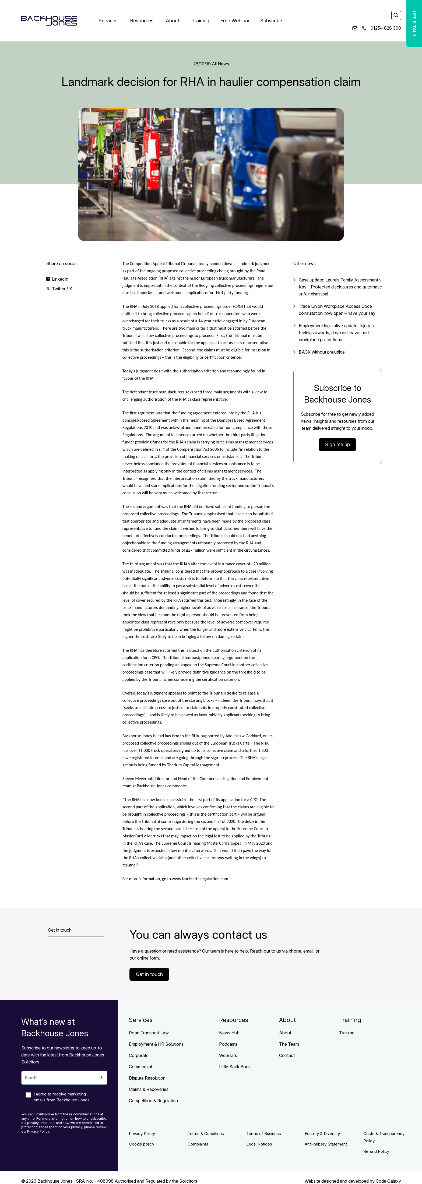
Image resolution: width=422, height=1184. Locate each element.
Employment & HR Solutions (156, 1044)
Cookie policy (141, 1144)
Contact (287, 1055)
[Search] (396, 15)
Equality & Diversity (322, 1133)
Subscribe (271, 20)
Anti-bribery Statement (326, 1144)
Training (200, 20)
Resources (141, 20)
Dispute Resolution (147, 1078)
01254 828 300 (381, 28)
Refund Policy (376, 1151)
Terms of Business (263, 1133)
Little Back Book (235, 1066)
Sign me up (337, 444)
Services (108, 20)
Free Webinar (234, 20)
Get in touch (149, 974)
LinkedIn (59, 279)
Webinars (228, 1055)
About (172, 20)
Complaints (198, 1144)
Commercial (140, 1066)
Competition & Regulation (153, 1100)
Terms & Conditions (206, 1133)
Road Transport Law (149, 1032)
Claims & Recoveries (148, 1089)
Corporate (139, 1055)
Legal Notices (259, 1144)
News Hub (229, 1032)
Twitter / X (61, 288)
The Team (289, 1044)
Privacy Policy (142, 1133)
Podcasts (228, 1044)
